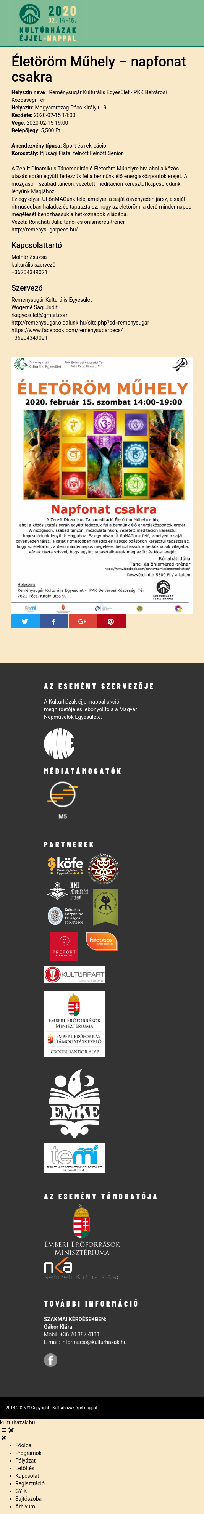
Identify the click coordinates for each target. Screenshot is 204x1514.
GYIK (21, 1491)
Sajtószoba (28, 1499)
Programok (28, 1453)
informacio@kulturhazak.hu (93, 1342)
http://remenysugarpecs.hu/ (44, 230)
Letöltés (24, 1468)
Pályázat (25, 1461)
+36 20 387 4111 (80, 1334)
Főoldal (24, 1445)
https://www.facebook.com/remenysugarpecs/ (67, 330)
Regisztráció (30, 1483)
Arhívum (25, 1506)
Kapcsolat (27, 1476)
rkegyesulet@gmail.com (40, 315)
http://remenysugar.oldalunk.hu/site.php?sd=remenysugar (80, 323)
